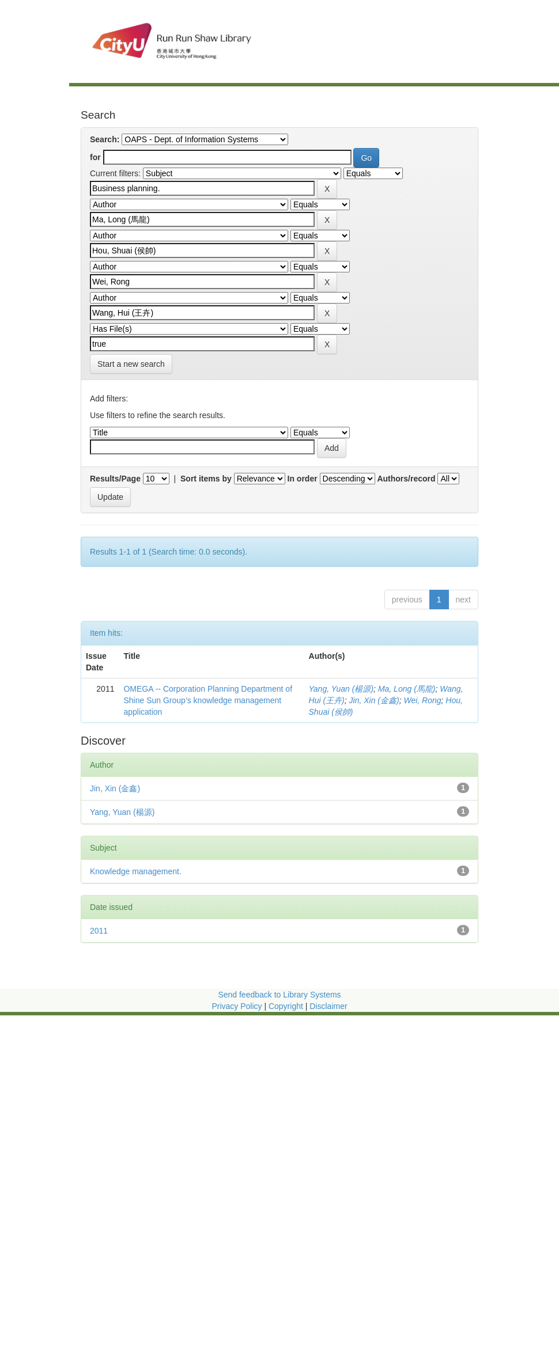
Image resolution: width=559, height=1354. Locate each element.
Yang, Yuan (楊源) (341, 688)
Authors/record (406, 478)
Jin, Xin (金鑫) (374, 700)
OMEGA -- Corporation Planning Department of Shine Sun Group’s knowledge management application (207, 700)
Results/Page (115, 478)
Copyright (287, 1006)
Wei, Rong (422, 700)
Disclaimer (328, 1006)
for (95, 157)
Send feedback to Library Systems (279, 994)
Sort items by (206, 478)
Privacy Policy (236, 1006)
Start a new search (131, 364)
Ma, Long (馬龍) (407, 688)
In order (303, 478)
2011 (99, 930)
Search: (104, 139)
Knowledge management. (136, 871)
